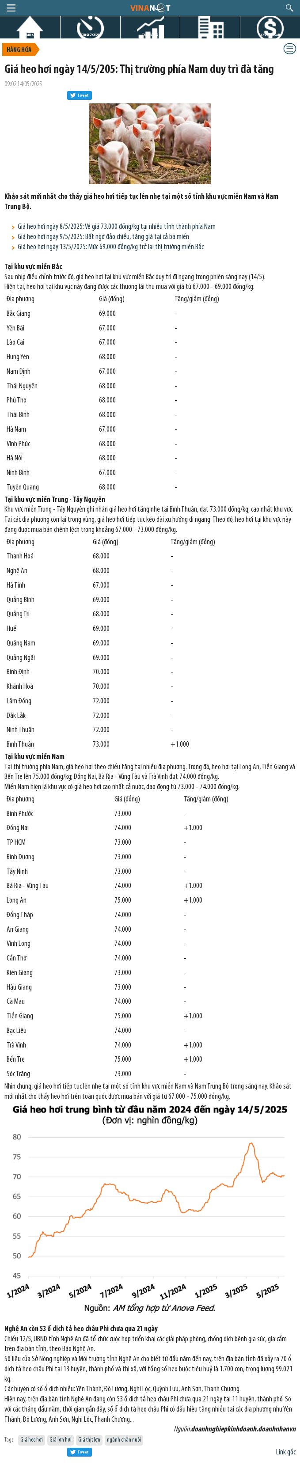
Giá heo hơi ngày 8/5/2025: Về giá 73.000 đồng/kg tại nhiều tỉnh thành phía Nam (117, 227)
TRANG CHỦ (30, 35)
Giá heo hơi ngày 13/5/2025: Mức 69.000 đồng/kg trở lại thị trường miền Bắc (111, 247)
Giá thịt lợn (89, 1440)
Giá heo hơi (31, 1440)
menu (11, 7)
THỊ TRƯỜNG (150, 35)
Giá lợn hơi (60, 1440)
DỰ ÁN (210, 35)
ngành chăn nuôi (124, 1440)
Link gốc (286, 1452)
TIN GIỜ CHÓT (90, 35)
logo (150, 7)
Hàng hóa (19, 50)
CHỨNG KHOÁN (270, 35)
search (289, 7)
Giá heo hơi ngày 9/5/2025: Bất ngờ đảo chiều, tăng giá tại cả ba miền (103, 237)
